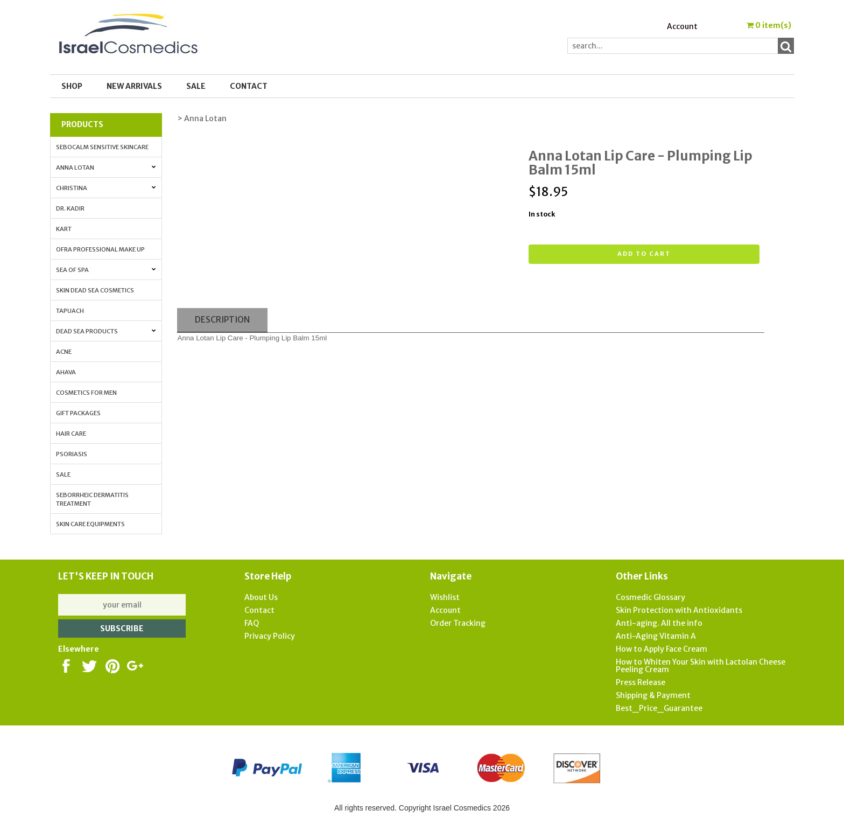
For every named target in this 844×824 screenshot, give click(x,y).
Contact (249, 86)
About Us (261, 597)
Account (682, 26)
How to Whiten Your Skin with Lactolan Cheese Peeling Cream (700, 665)
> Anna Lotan (202, 118)
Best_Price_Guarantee (659, 708)
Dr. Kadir (70, 208)
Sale (63, 474)
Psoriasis (71, 454)
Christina (106, 188)
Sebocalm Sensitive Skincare (102, 147)
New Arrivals (134, 86)
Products (82, 124)
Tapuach (70, 311)
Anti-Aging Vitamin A (656, 636)
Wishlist (445, 597)
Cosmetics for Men (86, 392)
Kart (64, 229)
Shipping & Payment (653, 695)
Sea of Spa (106, 270)
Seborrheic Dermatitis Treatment (92, 499)
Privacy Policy (269, 636)
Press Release (640, 682)
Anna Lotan (106, 167)
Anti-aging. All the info (659, 623)
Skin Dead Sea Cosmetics (95, 290)
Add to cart (644, 253)
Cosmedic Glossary (650, 597)
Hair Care (71, 433)
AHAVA (66, 372)
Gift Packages (78, 413)
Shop (71, 86)
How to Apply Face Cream (661, 649)
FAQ (251, 623)
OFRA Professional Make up (100, 249)
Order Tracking (458, 623)
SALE (196, 86)
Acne (64, 351)
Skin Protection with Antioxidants (679, 610)
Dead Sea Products (106, 331)
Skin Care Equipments (90, 524)
